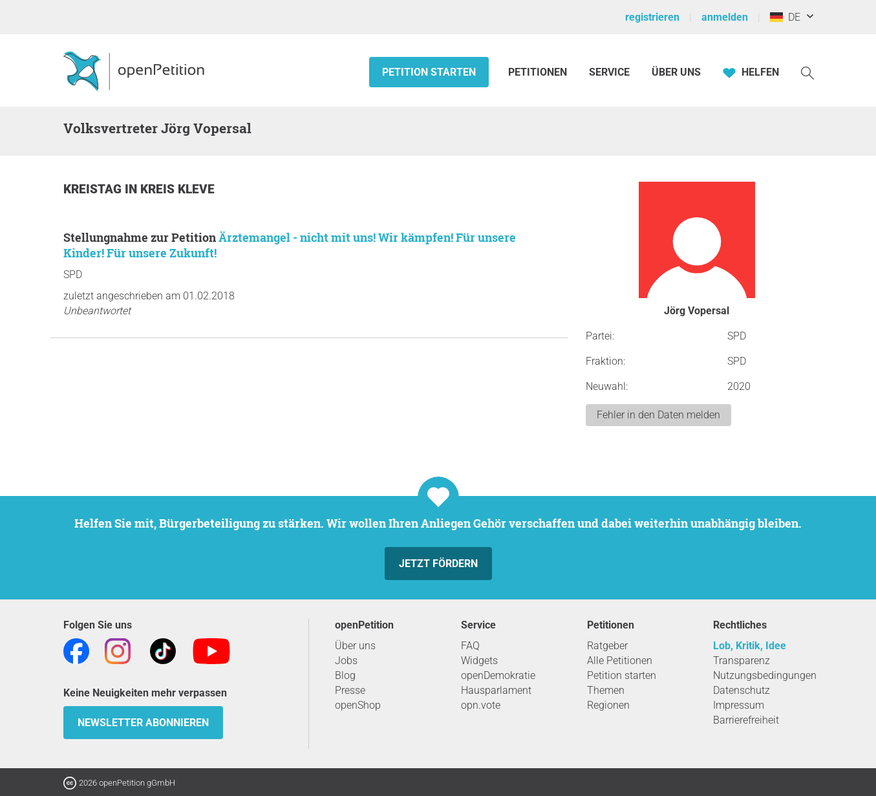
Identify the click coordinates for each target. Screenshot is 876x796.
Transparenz (741, 660)
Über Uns (676, 72)
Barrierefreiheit (746, 720)
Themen (606, 690)
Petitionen (539, 72)
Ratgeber (607, 646)
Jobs (346, 660)
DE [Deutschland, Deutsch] (785, 17)
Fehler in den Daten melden (658, 415)
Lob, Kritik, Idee (749, 646)
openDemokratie (498, 675)
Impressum (738, 705)
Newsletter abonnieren (143, 722)
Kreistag (94, 189)
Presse (350, 690)
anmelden (724, 17)
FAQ (470, 646)
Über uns (355, 646)
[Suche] (807, 72)
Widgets (479, 660)
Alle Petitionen (619, 660)
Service (609, 72)
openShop (358, 705)
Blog (345, 675)
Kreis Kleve (177, 189)
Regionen (608, 705)
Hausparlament (496, 690)
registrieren (652, 17)
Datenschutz (741, 690)
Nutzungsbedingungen (765, 675)
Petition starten (429, 72)
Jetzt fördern (438, 563)
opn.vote (480, 705)
